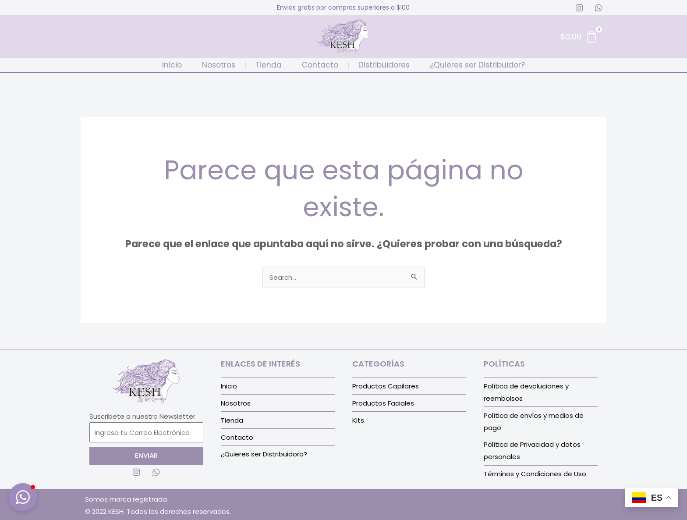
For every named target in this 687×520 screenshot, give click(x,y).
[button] (23, 497)
